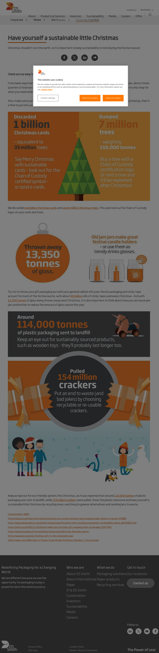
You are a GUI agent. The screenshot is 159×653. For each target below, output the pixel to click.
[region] (80, 86)
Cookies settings (48, 98)
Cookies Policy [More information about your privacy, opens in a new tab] (47, 90)
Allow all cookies (113, 98)
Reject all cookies (90, 98)
